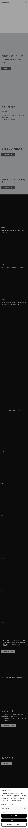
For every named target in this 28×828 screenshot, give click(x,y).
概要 (2, 805)
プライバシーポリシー (10, 805)
